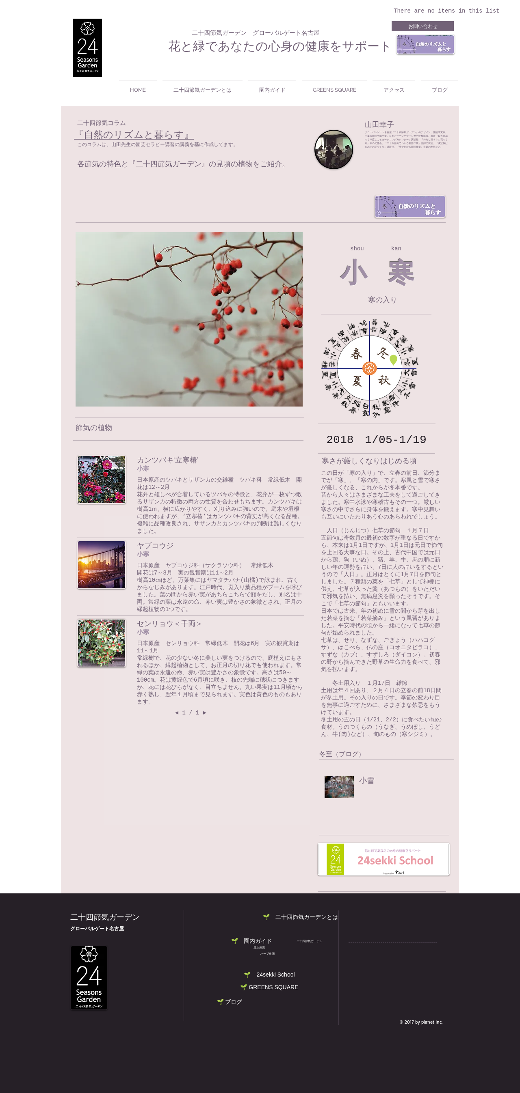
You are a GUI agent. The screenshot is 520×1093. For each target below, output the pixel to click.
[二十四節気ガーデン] (309, 941)
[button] (269, 974)
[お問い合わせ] (423, 26)
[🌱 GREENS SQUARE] (269, 987)
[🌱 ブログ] (229, 1002)
